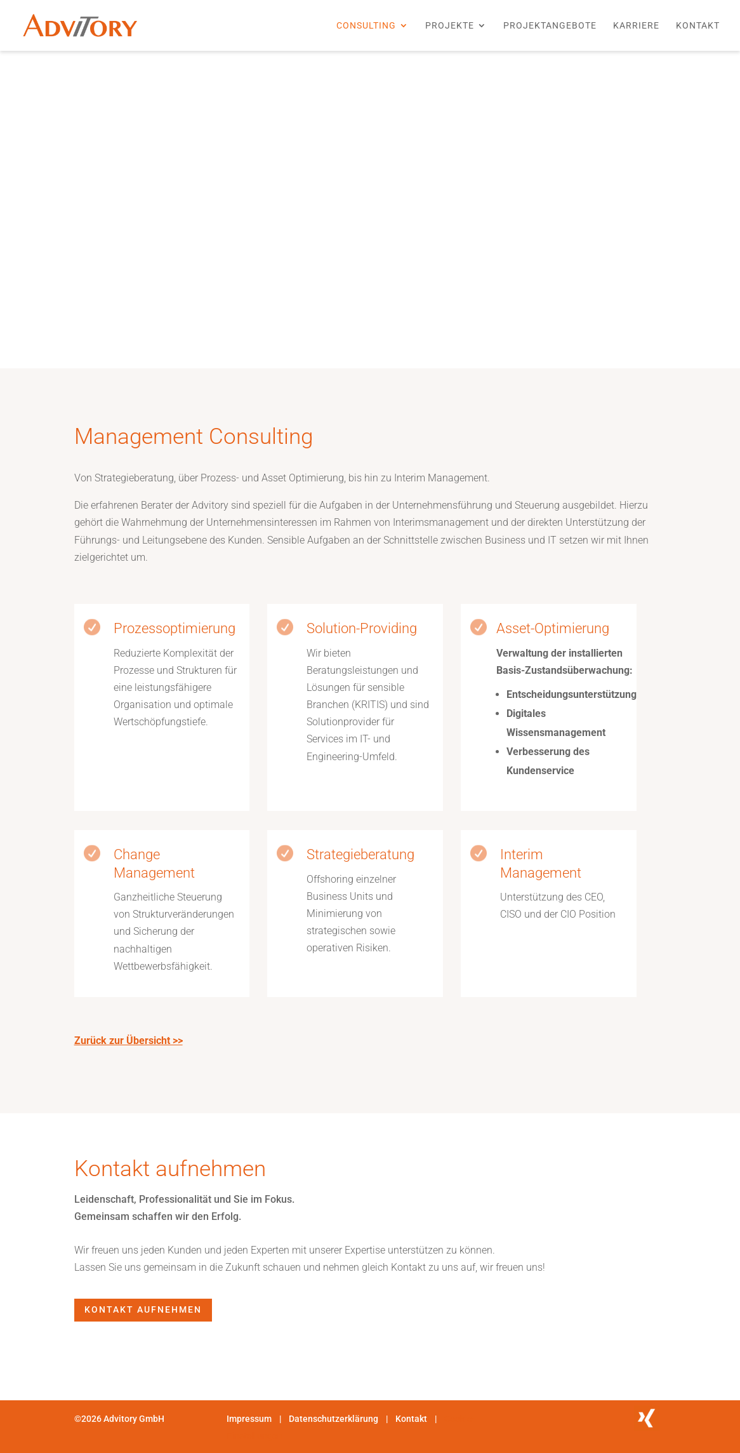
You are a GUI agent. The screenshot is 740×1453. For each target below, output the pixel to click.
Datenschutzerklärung (334, 1419)
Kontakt (698, 25)
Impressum (249, 1419)
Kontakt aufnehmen (143, 1309)
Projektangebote (550, 25)
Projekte (449, 25)
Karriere (636, 25)
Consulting (366, 25)
